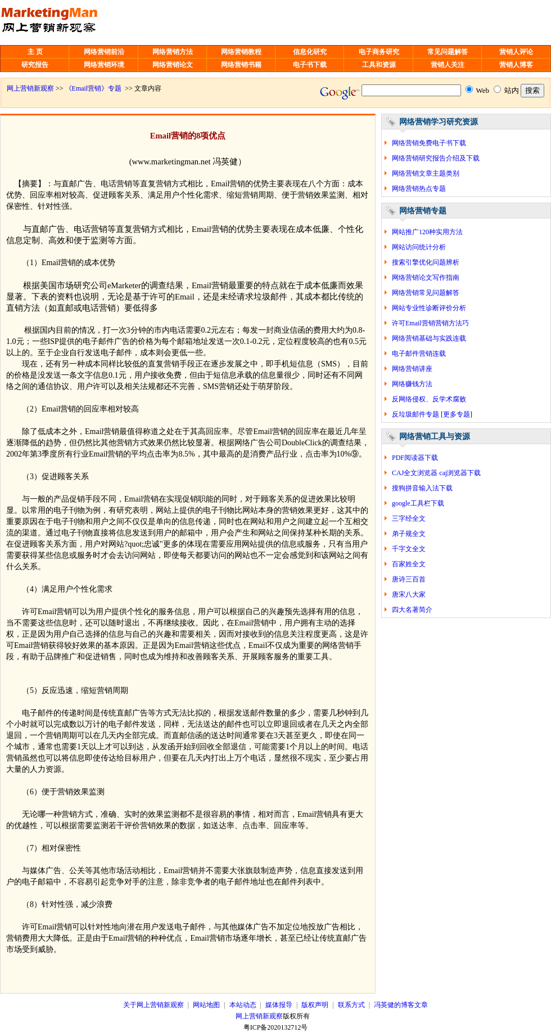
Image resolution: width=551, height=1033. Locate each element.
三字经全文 (409, 518)
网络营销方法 (172, 52)
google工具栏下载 (418, 503)
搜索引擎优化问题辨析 (425, 262)
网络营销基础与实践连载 (429, 338)
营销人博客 (516, 65)
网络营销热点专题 (419, 189)
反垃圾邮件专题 (415, 414)
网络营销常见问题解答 (425, 293)
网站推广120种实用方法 (427, 232)
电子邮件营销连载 (419, 353)
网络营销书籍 (241, 65)
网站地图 (206, 1005)
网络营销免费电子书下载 (429, 143)
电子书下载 (310, 65)
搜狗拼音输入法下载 (422, 488)
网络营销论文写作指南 (425, 277)
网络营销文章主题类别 (425, 173)
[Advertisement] (285, 22)
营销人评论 (516, 52)
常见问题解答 (447, 52)
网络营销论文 (172, 65)
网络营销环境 (104, 65)
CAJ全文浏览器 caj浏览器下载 (436, 473)
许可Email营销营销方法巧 (430, 323)
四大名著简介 (412, 610)
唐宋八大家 (409, 594)
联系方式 (351, 1005)
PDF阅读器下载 (415, 458)
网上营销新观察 (30, 88)
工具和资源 (379, 65)
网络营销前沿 (104, 52)
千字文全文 (409, 549)
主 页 (35, 52)
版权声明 (314, 1005)
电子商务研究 (379, 52)
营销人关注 (447, 65)
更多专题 (456, 414)
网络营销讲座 (412, 369)
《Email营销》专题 (93, 88)
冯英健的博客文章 (401, 1005)
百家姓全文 (409, 564)
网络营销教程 (241, 52)
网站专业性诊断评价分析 (429, 308)
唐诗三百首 (409, 579)
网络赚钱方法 (412, 384)
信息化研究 (310, 52)
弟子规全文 (409, 534)
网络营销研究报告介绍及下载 (436, 158)
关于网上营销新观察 (153, 1005)
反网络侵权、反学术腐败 (429, 399)
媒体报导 (278, 1005)
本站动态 (242, 1005)
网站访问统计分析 (419, 247)
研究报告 (34, 65)
